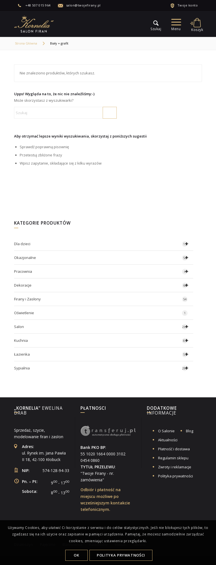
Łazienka (103, 354)
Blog (189, 430)
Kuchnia (103, 340)
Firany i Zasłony (101, 299)
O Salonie (166, 430)
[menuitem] (37, 5)
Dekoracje (103, 285)
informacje (162, 411)
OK (76, 555)
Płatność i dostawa (174, 448)
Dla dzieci (103, 244)
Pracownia (103, 271)
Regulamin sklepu (173, 457)
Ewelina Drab (38, 411)
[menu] (153, 24)
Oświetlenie (101, 313)
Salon (103, 326)
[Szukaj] (65, 113)
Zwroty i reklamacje (174, 466)
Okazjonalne (103, 257)
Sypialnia (103, 368)
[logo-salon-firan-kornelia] (34, 24)
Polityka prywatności (175, 475)
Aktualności (167, 439)
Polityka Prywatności (121, 555)
